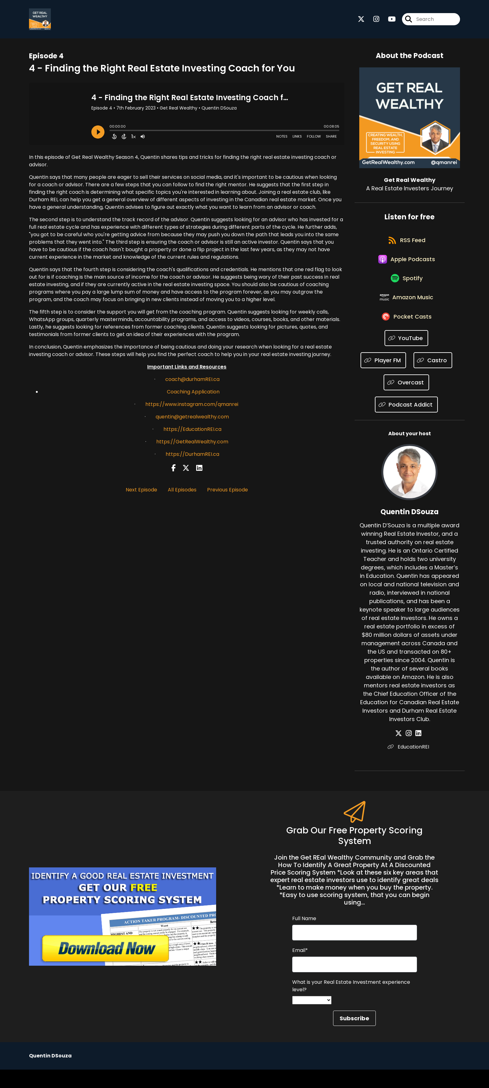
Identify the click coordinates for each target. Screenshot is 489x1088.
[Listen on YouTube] (406, 356)
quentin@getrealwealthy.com (192, 418)
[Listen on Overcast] (406, 401)
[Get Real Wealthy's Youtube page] (388, 20)
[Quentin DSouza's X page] (402, 752)
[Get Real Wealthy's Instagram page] (372, 20)
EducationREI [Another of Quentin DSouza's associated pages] (409, 765)
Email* (300, 968)
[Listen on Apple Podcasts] (406, 267)
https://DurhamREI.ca (192, 456)
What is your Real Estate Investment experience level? (351, 1004)
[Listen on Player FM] (383, 379)
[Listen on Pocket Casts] (406, 334)
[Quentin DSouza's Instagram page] (410, 752)
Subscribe (354, 1037)
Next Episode (141, 491)
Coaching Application (193, 394)
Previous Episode (227, 491)
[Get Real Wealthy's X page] (361, 20)
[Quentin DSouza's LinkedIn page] (417, 752)
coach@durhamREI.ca (192, 381)
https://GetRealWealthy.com (192, 443)
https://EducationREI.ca (192, 431)
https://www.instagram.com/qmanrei (191, 406)
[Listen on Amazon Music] (406, 312)
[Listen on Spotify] (406, 290)
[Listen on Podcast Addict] (406, 423)
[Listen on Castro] (433, 379)
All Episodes (182, 491)
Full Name (304, 936)
